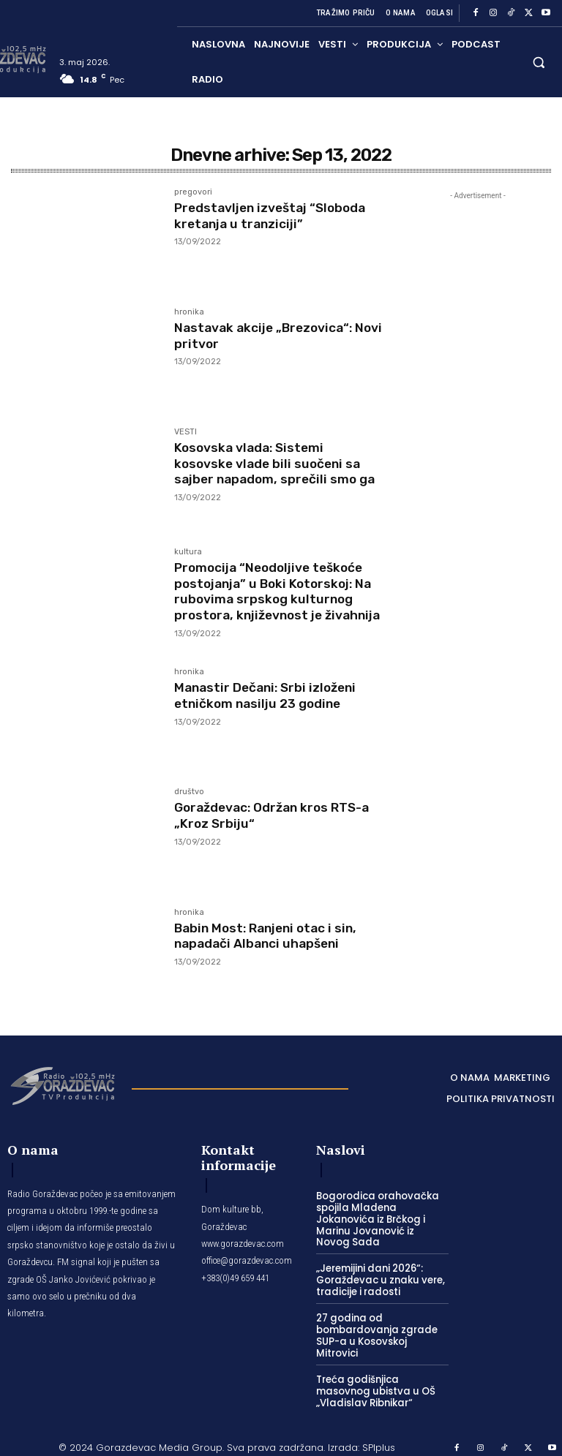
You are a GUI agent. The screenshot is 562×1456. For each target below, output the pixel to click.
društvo (189, 798)
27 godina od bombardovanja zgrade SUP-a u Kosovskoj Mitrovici (382, 1334)
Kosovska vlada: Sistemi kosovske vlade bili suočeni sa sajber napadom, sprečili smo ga (277, 463)
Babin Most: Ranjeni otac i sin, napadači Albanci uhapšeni (270, 942)
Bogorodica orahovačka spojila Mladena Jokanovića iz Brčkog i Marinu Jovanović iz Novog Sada (380, 1225)
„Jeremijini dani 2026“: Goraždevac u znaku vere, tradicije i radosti (377, 1285)
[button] (539, 62)
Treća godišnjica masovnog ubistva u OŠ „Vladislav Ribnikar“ (373, 1383)
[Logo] (62, 1091)
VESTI (185, 432)
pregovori (193, 192)
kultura (188, 552)
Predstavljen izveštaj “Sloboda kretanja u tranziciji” (274, 216)
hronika (189, 312)
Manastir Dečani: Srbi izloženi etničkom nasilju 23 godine (269, 702)
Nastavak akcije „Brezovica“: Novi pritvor (266, 336)
